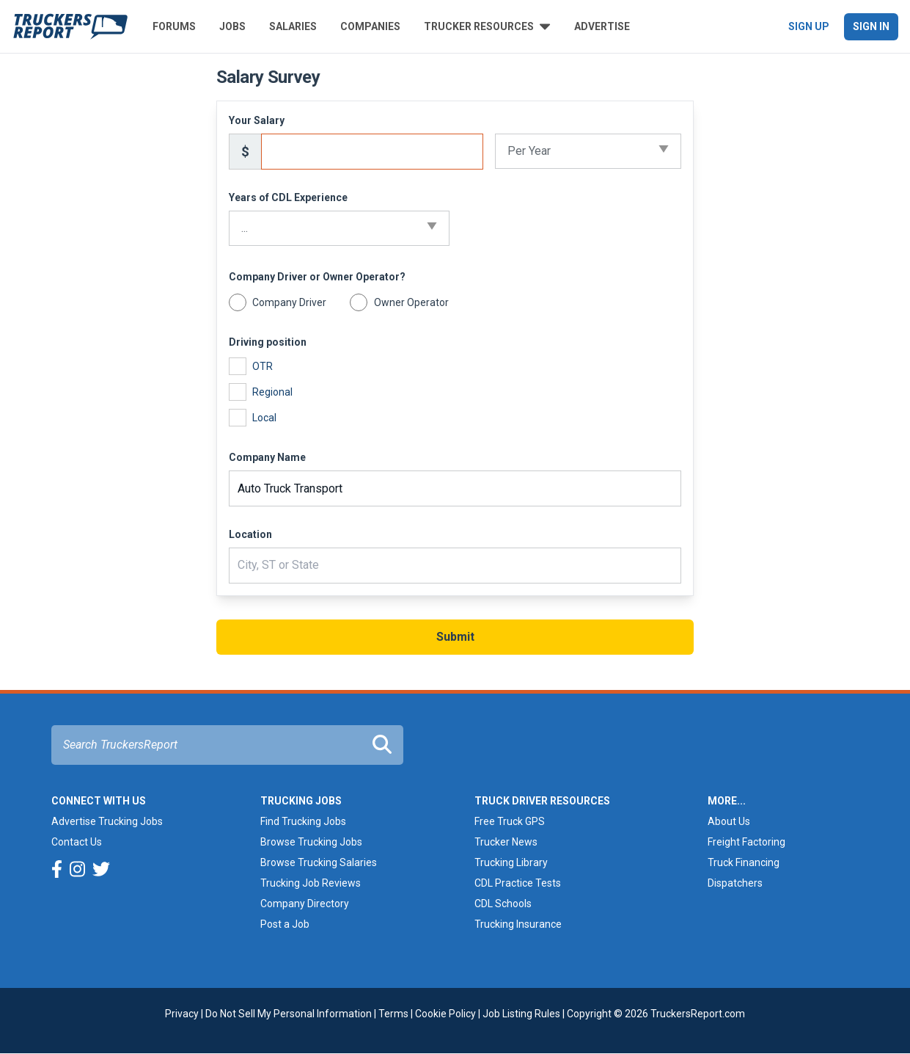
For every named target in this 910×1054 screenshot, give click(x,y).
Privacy (182, 1014)
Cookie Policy (445, 1014)
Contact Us (76, 842)
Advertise (602, 26)
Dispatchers (735, 883)
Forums (174, 26)
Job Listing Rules (521, 1014)
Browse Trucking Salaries (318, 862)
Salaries (293, 26)
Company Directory (304, 903)
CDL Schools (503, 903)
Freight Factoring (746, 842)
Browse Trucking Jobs (311, 842)
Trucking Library (511, 862)
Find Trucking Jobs (303, 821)
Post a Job (284, 924)
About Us (729, 821)
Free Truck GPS (509, 821)
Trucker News (505, 842)
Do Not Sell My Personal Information (288, 1014)
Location (250, 534)
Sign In (871, 26)
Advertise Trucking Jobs (107, 821)
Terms (393, 1014)
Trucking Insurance (518, 924)
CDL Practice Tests (517, 883)
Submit (455, 637)
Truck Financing (743, 862)
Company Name (267, 457)
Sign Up (808, 26)
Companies (370, 26)
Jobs (232, 26)
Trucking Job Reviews (310, 883)
